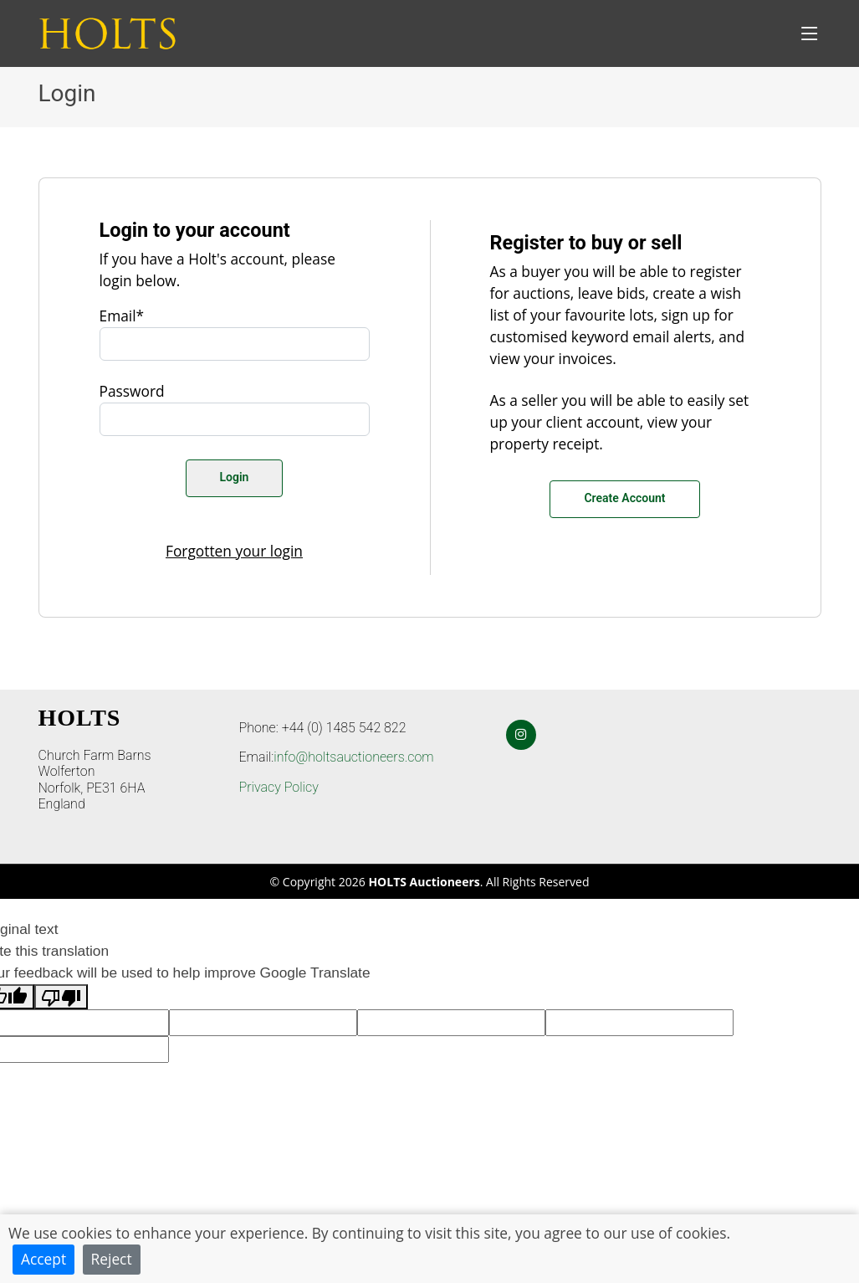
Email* (122, 315)
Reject (111, 1259)
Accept (43, 1259)
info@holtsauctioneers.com (353, 757)
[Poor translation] (61, 996)
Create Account (624, 498)
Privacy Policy (279, 787)
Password (132, 391)
